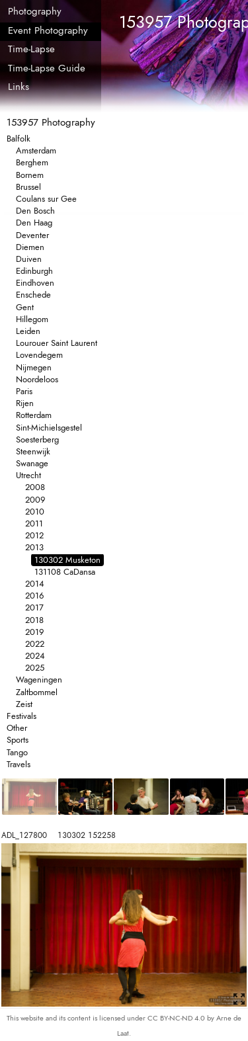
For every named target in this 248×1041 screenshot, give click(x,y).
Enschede (33, 294)
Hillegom (32, 319)
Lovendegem (39, 355)
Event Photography (48, 30)
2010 (34, 511)
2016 (34, 595)
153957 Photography (51, 122)
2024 (35, 655)
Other (17, 728)
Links (18, 86)
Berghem (32, 162)
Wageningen (39, 679)
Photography (35, 11)
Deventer (32, 235)
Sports (17, 739)
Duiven (29, 259)
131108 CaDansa (64, 571)
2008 (35, 487)
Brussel (28, 187)
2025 (34, 667)
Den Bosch (35, 210)
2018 (34, 620)
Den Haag (34, 222)
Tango (17, 752)
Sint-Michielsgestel (49, 427)
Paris (24, 391)
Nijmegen (34, 367)
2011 (34, 523)
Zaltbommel (37, 692)
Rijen (25, 403)
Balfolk (18, 138)
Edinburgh (34, 271)
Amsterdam (36, 150)
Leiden (28, 331)
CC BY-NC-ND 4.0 (177, 1018)
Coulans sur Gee (46, 198)
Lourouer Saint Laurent (56, 343)
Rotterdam (34, 415)
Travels (18, 764)
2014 (34, 583)
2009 (35, 499)
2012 (34, 535)
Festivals (21, 716)
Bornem (30, 175)
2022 (34, 644)
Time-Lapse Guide (46, 68)
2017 (34, 607)
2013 (34, 547)
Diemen (30, 247)
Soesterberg (37, 439)
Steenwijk (33, 451)
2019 (34, 632)
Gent (25, 307)
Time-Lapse (31, 49)
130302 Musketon (67, 560)
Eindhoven (35, 282)
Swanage (32, 463)
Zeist (24, 704)
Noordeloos (37, 379)
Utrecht (28, 475)
